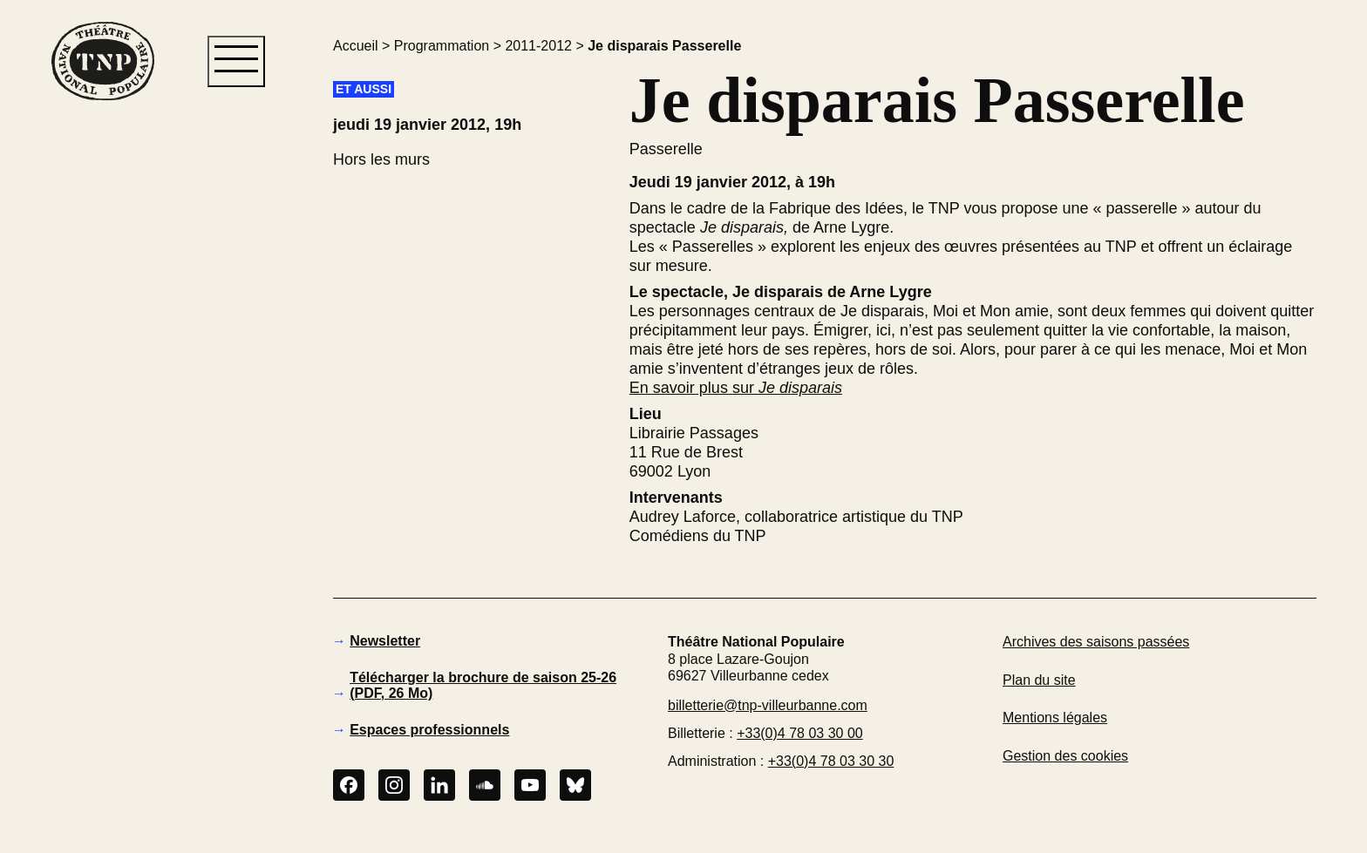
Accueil (355, 45)
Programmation (441, 45)
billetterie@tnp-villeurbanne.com (767, 705)
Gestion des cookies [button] (1065, 755)
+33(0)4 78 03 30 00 (800, 733)
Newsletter (385, 640)
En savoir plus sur (735, 387)
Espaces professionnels (429, 729)
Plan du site (1039, 680)
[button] (102, 400)
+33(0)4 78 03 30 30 (831, 761)
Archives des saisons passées (1096, 641)
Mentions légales (1055, 717)
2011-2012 (538, 45)
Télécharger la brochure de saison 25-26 (483, 685)
